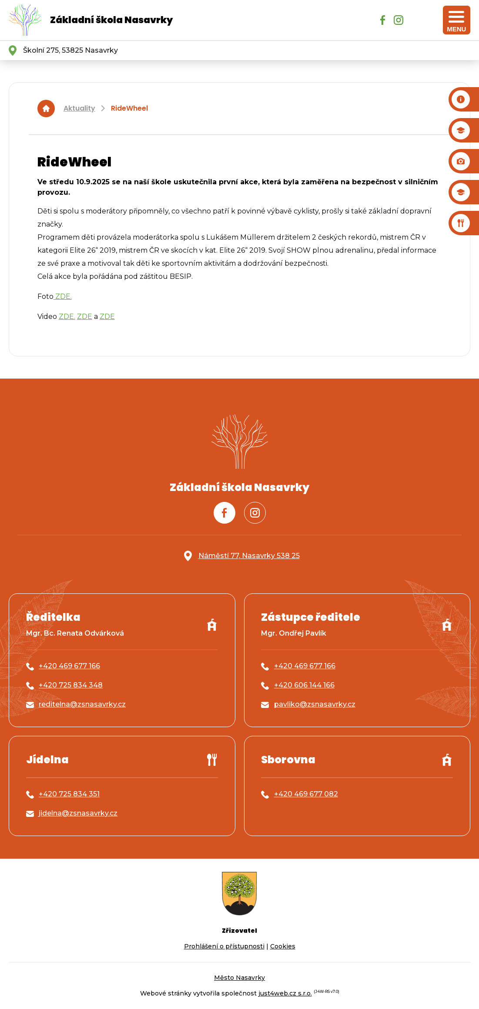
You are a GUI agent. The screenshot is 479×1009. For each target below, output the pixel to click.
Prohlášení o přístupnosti (224, 946)
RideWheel (129, 108)
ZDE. (63, 296)
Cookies (282, 946)
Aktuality (79, 108)
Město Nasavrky (239, 978)
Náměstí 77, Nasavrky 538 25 (249, 556)
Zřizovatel (239, 930)
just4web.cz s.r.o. (285, 993)
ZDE (84, 316)
